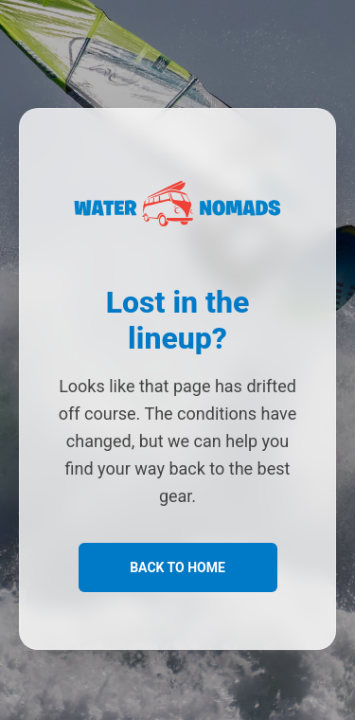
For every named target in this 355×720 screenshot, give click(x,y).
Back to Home (177, 567)
